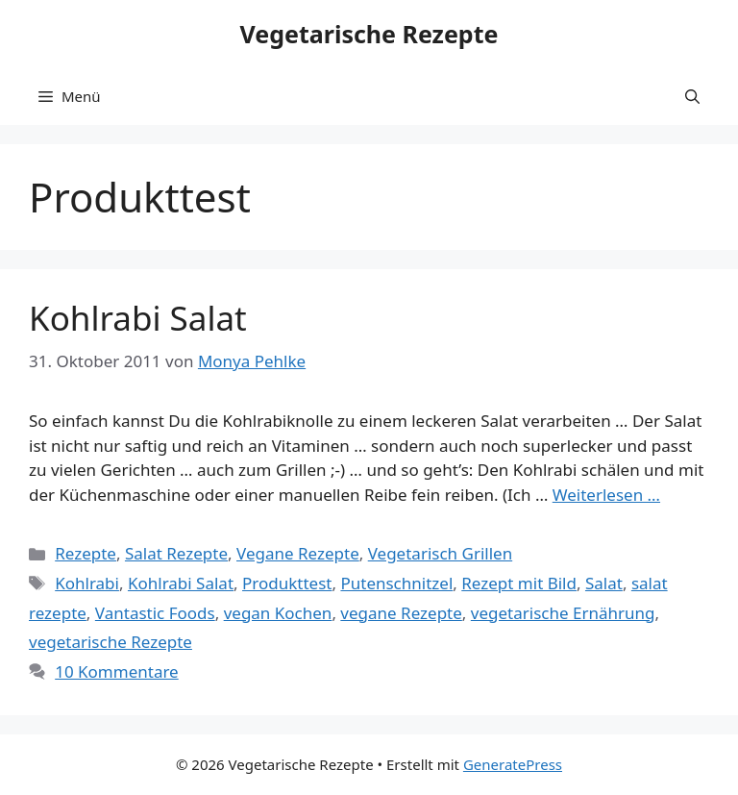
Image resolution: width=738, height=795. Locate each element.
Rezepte (85, 553)
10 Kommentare (117, 671)
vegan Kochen (278, 613)
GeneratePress (512, 764)
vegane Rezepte (400, 613)
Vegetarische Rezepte (369, 33)
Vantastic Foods (155, 613)
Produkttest (287, 583)
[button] (692, 96)
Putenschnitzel (396, 583)
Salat (604, 583)
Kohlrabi (87, 583)
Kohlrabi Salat (138, 317)
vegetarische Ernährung (563, 613)
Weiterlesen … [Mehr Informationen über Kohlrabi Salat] (606, 495)
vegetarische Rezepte (110, 642)
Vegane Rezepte (297, 553)
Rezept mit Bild (519, 583)
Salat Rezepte (176, 553)
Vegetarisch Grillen (440, 553)
